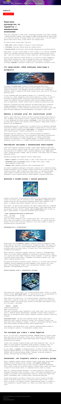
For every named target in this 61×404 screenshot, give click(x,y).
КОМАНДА (25, 3)
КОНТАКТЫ (40, 3)
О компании (6, 398)
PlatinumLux (7, 2)
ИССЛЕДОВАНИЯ (18, 3)
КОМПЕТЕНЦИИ (6, 3)
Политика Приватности (8, 399)
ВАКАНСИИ (31, 3)
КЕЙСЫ (12, 3)
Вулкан (32, 62)
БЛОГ (36, 3)
